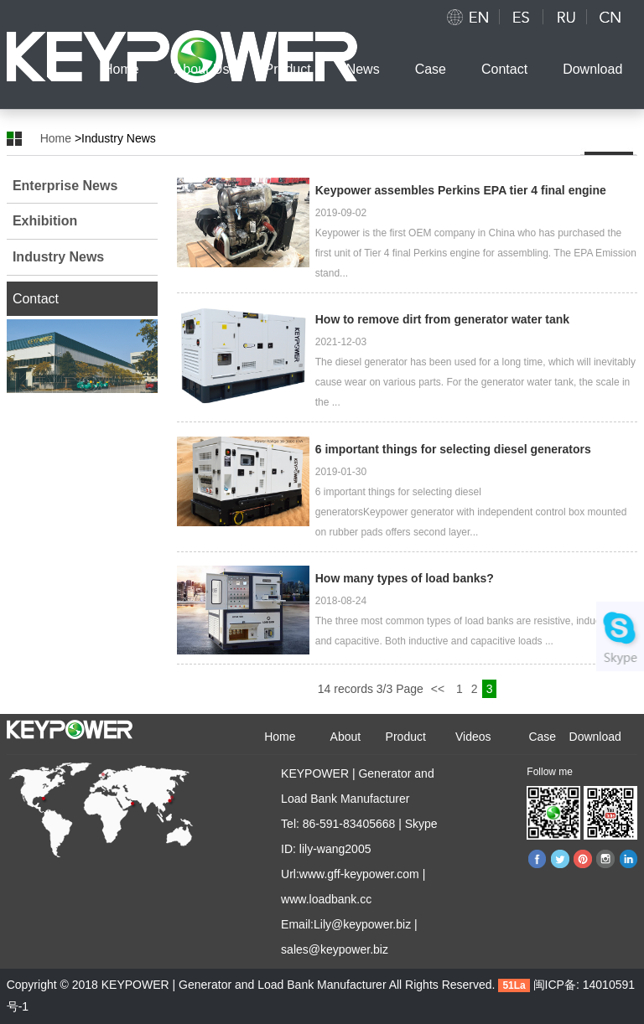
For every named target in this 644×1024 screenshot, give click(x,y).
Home (121, 69)
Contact (504, 69)
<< (439, 689)
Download (592, 69)
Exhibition (45, 221)
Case (430, 69)
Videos (473, 736)
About (345, 736)
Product (288, 69)
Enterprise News (65, 185)
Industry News (58, 257)
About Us (202, 69)
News (363, 69)
